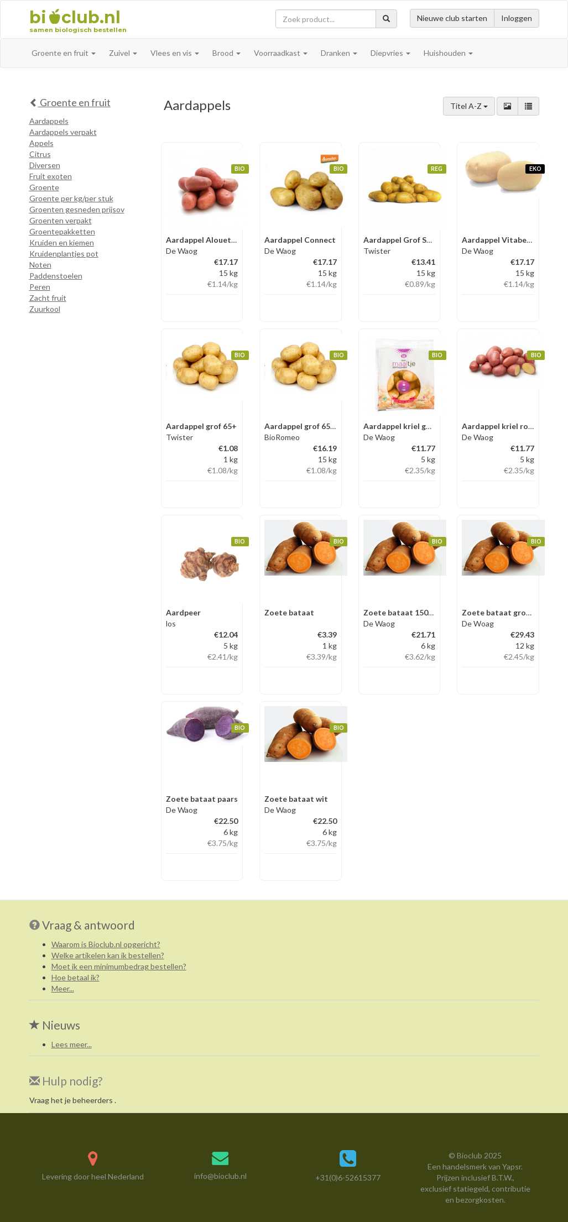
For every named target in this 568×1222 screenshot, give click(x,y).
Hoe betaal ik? (75, 977)
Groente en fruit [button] (64, 53)
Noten (40, 264)
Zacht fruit (47, 297)
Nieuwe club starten (452, 18)
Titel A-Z (469, 106)
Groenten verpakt (60, 220)
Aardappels (49, 121)
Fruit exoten (50, 176)
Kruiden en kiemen (61, 242)
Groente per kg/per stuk (71, 198)
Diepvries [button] (390, 53)
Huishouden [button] (448, 53)
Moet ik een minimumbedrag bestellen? (118, 966)
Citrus (40, 154)
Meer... (62, 988)
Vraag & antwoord (88, 925)
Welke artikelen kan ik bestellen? (107, 955)
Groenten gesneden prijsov (76, 209)
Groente (44, 187)
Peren (39, 286)
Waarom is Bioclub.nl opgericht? (105, 944)
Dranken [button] (339, 53)
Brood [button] (226, 53)
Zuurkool (44, 309)
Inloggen (516, 18)
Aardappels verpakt (63, 132)
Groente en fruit (70, 102)
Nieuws (54, 1025)
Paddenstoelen (55, 275)
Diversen (44, 165)
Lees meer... (71, 1044)
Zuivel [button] (123, 53)
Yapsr (511, 1166)
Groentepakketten (62, 231)
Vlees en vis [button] (174, 53)
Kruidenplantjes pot (63, 253)
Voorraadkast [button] (281, 53)
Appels (41, 143)
